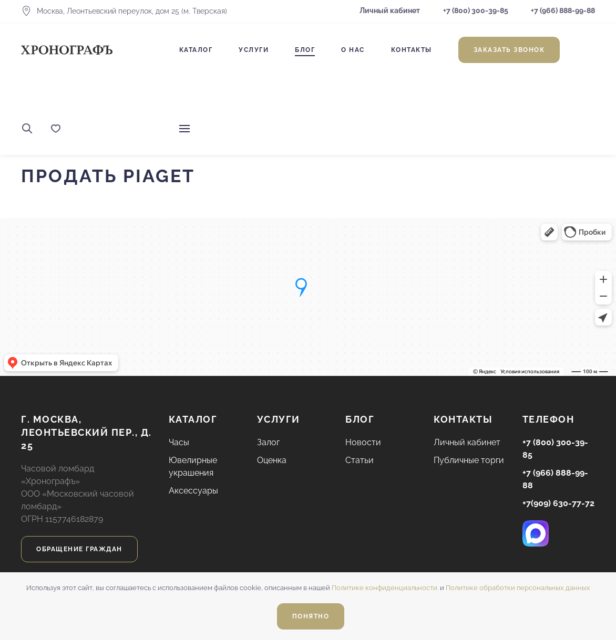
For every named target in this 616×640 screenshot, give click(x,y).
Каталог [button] (196, 50)
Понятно (311, 616)
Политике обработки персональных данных (518, 588)
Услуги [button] (254, 50)
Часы (179, 442)
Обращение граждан (79, 549)
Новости (363, 442)
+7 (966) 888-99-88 (562, 10)
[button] (27, 128)
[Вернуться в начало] (66, 50)
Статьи (359, 460)
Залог (268, 442)
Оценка (271, 460)
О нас (353, 50)
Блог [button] (305, 50)
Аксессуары (193, 491)
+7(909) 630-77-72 (558, 503)
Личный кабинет (390, 10)
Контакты (411, 50)
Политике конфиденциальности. (385, 588)
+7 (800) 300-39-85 (475, 10)
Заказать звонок (509, 50)
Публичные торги (469, 460)
